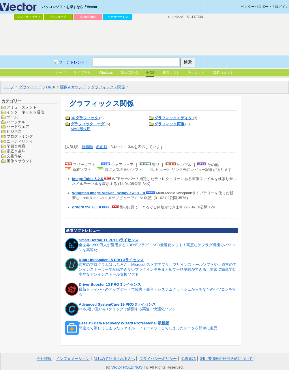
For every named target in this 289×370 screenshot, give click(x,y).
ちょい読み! (175, 16)
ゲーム (12, 117)
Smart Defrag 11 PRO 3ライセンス (108, 240)
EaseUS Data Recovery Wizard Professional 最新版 (124, 323)
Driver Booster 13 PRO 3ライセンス (110, 284)
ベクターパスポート (256, 7)
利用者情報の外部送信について (226, 358)
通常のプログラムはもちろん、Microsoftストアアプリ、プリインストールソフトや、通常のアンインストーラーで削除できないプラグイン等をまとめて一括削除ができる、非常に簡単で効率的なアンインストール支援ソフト (158, 269)
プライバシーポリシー (158, 358)
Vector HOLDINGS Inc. (130, 367)
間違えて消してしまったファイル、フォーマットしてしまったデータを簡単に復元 (148, 328)
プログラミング (20, 136)
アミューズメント (22, 107)
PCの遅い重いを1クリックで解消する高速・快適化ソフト (127, 309)
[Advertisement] (118, 65)
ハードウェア (18, 126)
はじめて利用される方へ (114, 358)
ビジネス (14, 131)
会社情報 (44, 358)
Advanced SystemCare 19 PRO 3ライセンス (117, 304)
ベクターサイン (118, 16)
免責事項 (188, 358)
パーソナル (16, 122)
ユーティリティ (20, 141)
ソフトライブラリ (28, 16)
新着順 (87, 147)
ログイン (282, 7)
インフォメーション (73, 358)
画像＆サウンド (20, 161)
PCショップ (58, 16)
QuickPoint (88, 16)
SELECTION (195, 16)
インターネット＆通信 (25, 112)
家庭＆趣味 (16, 151)
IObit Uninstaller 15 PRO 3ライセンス (111, 260)
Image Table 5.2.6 (88, 179)
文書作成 (14, 156)
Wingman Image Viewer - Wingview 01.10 (109, 193)
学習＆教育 (16, 146)
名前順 (101, 147)
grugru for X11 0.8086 (92, 207)
